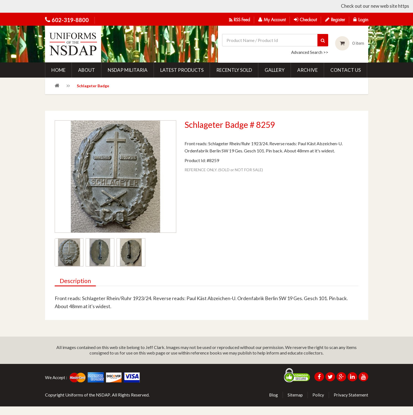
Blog (272, 403)
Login (360, 20)
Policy (318, 403)
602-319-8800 (70, 20)
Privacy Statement (350, 403)
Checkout (305, 20)
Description (76, 290)
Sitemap (294, 403)
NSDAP (103, 403)
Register (335, 20)
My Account (272, 20)
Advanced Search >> (309, 51)
